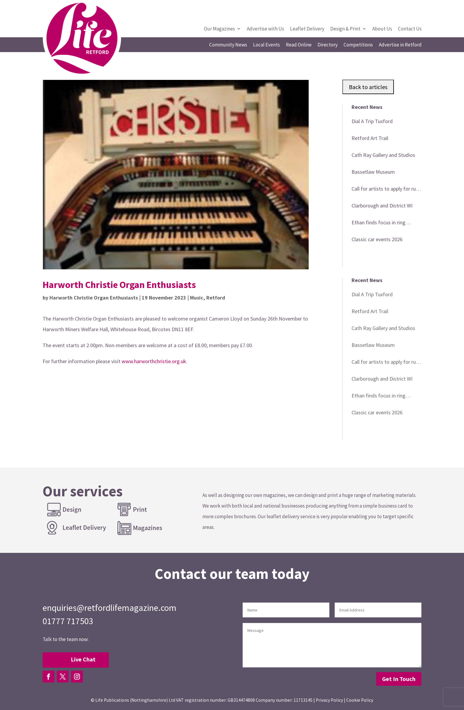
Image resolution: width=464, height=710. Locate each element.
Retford (215, 297)
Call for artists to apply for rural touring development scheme (386, 189)
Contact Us (410, 29)
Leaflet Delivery (307, 29)
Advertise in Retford (400, 45)
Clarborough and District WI (382, 205)
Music (196, 297)
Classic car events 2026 (377, 239)
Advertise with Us (265, 29)
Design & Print (345, 29)
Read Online (299, 45)
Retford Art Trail (370, 138)
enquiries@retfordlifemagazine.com (109, 607)
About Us (382, 29)
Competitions (358, 45)
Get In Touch (398, 678)
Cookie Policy (359, 700)
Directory (328, 45)
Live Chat (83, 659)
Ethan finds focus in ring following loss (378, 223)
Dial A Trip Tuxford (372, 121)
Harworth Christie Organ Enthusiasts (93, 297)
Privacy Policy (329, 700)
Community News (228, 45)
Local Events (266, 45)
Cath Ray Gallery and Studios (383, 155)
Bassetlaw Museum (373, 171)
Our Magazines (219, 29)
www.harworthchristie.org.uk (154, 361)
